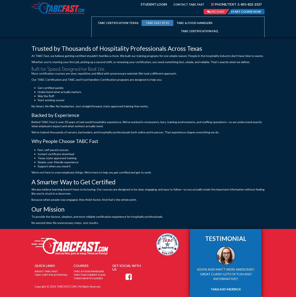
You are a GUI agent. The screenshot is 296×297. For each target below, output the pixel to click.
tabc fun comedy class (89, 274)
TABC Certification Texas (118, 23)
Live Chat (216, 11)
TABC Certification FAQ (199, 31)
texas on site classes (88, 278)
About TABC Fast (46, 271)
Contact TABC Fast (188, 4)
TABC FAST (157, 23)
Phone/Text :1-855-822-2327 (236, 4)
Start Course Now (246, 11)
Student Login (154, 4)
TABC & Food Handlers (194, 23)
